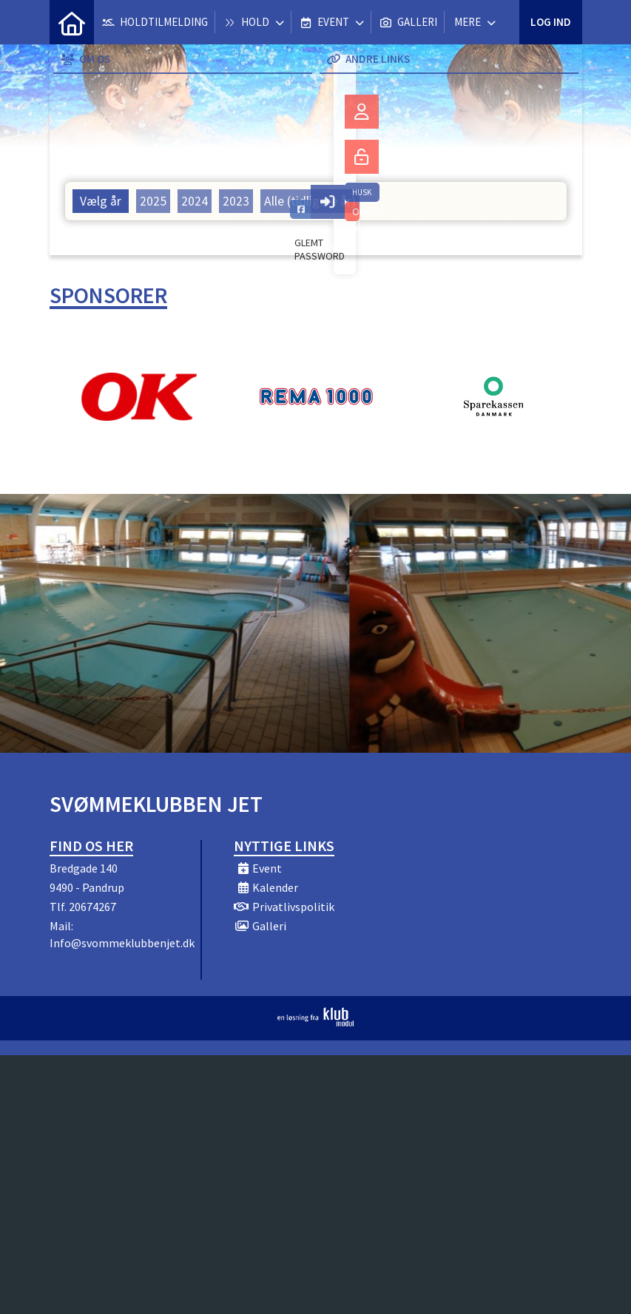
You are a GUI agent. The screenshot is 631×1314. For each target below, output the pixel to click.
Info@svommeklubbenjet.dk (122, 942)
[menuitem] (72, 22)
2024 (194, 201)
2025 (153, 201)
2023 (236, 201)
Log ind (550, 22)
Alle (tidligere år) (310, 201)
